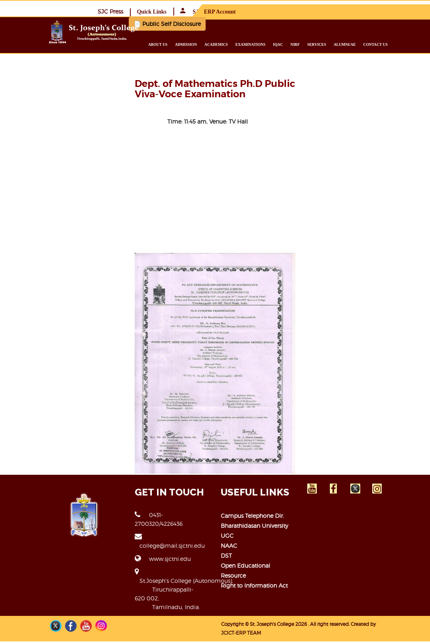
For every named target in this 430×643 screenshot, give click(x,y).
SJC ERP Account (375, 11)
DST (226, 583)
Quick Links (318, 11)
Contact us (396, 44)
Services (337, 44)
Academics (237, 44)
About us (178, 44)
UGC (227, 563)
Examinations (271, 44)
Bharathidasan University (255, 553)
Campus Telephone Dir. (253, 543)
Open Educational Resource (259, 593)
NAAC (229, 573)
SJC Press (277, 11)
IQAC (299, 44)
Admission (207, 44)
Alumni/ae (365, 44)
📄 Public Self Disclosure (157, 23)
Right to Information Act (254, 603)
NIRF (315, 44)
